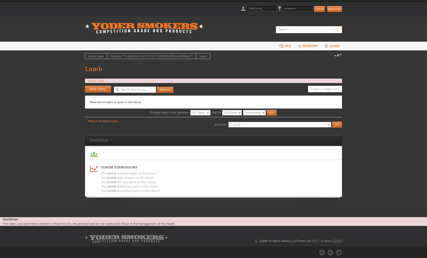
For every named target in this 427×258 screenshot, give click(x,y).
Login (331, 46)
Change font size (338, 55)
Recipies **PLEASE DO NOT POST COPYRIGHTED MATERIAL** (152, 56)
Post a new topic (98, 89)
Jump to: (220, 124)
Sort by (227, 112)
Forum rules (96, 81)
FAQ (285, 46)
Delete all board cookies (274, 241)
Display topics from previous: (180, 112)
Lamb (203, 56)
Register (334, 9)
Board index (96, 56)
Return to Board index (103, 121)
